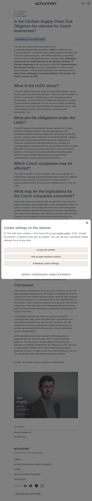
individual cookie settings (46, 263)
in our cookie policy (60, 233)
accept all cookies (46, 250)
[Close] (87, 223)
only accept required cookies (46, 256)
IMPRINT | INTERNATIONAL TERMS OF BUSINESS (46, 274)
